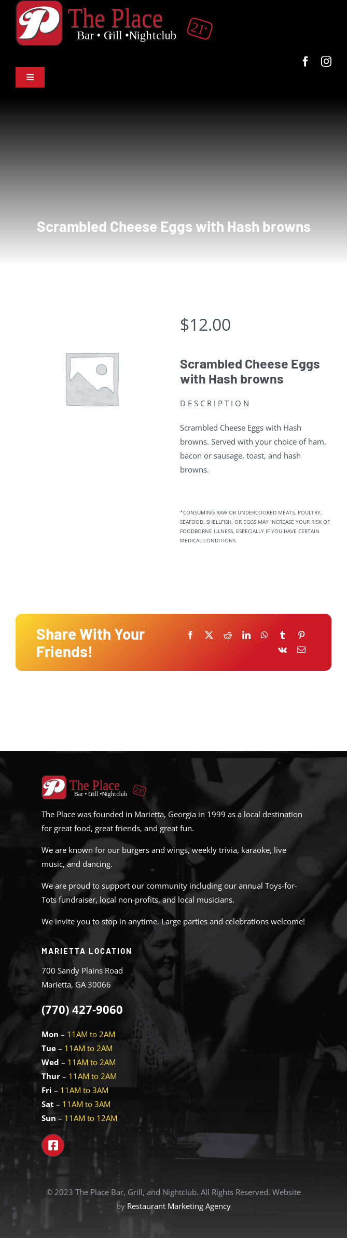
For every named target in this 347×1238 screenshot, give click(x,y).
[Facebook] (190, 635)
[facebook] (305, 61)
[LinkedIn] (246, 635)
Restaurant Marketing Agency (179, 1206)
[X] (209, 635)
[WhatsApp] (264, 635)
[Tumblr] (282, 635)
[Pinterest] (301, 635)
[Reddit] (227, 635)
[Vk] (282, 649)
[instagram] (326, 61)
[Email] (301, 649)
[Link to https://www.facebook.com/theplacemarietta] (52, 1145)
